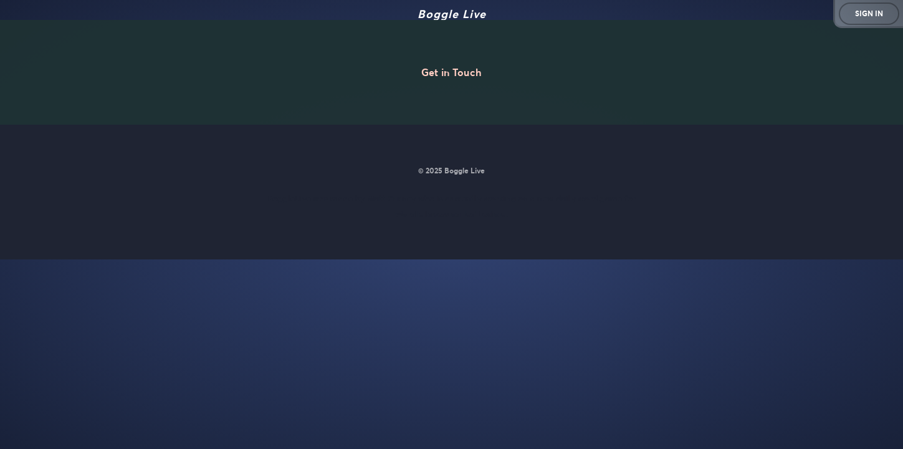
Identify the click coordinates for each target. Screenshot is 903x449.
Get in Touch (451, 72)
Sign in (869, 13)
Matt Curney (391, 198)
